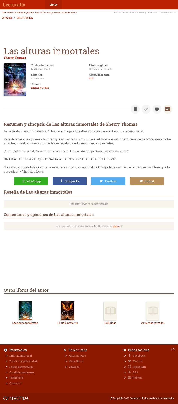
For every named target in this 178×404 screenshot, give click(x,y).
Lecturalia (7, 17)
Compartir (72, 181)
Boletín (137, 377)
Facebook (138, 355)
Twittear (111, 181)
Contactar (15, 383)
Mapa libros (76, 361)
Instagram (139, 366)
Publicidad (16, 377)
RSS (135, 372)
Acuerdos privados (153, 323)
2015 (91, 78)
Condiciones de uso (21, 372)
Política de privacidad (23, 361)
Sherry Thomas (25, 17)
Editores (74, 366)
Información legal (20, 355)
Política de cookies (21, 366)
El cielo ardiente (67, 323)
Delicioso (110, 323)
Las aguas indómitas (25, 323)
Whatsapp (33, 181)
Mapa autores (77, 355)
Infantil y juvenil (40, 87)
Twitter (137, 361)
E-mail (149, 181)
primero (116, 226)
